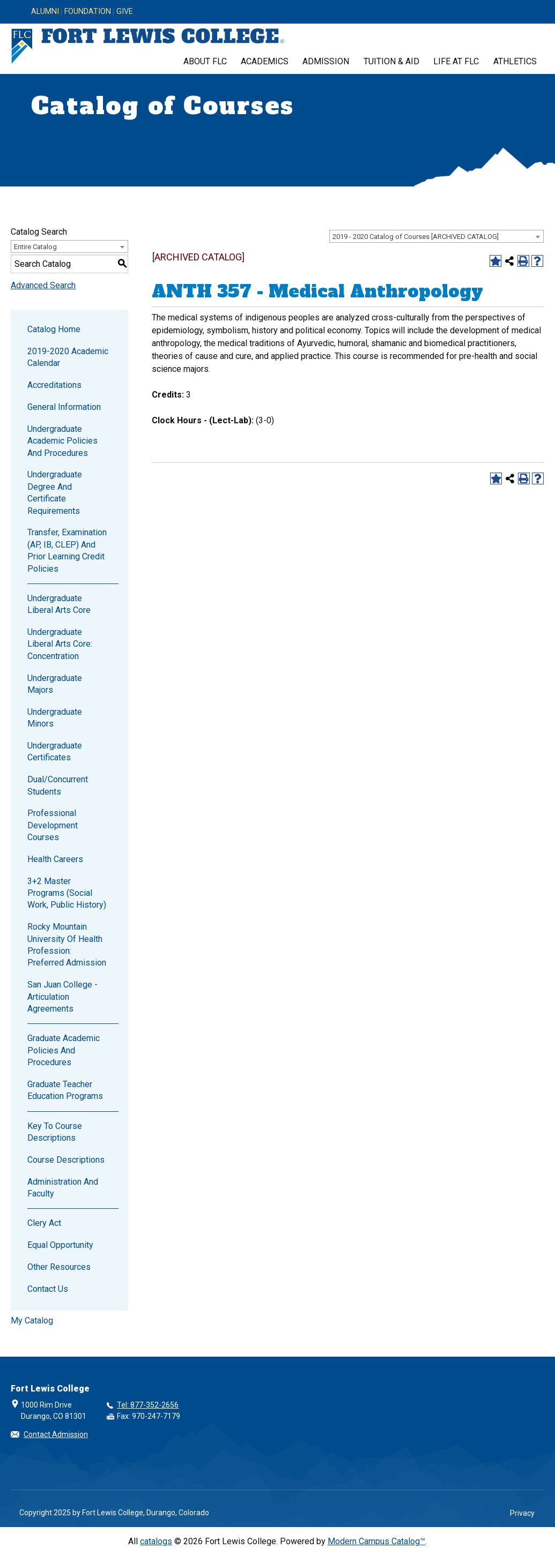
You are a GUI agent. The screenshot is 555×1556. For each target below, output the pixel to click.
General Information (64, 407)
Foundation (87, 12)
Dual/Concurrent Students (57, 785)
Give (124, 12)
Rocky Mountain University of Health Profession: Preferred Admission (66, 945)
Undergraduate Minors (54, 718)
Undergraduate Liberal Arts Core (59, 604)
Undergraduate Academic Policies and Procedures (62, 441)
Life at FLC (456, 61)
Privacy (522, 1513)
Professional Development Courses (52, 825)
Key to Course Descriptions (54, 1132)
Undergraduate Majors (54, 684)
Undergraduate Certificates (54, 751)
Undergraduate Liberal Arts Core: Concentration (59, 644)
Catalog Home (53, 329)
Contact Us (47, 1289)
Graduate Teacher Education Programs (65, 1090)
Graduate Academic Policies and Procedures (63, 1050)
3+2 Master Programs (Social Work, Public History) (66, 893)
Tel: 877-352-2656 (148, 1405)
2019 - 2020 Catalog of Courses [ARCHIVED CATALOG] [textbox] (415, 237)
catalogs (156, 1541)
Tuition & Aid (391, 61)
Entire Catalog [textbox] (35, 247)
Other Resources (59, 1267)
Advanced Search (43, 285)
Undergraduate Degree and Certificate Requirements (54, 492)
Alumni (45, 12)
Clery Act (44, 1223)
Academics (264, 61)
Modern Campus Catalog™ (376, 1541)
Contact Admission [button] (56, 1434)
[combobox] (436, 236)
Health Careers (55, 859)
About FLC (205, 61)
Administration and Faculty (62, 1188)
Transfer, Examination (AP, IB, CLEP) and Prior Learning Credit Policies (67, 550)
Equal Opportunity (60, 1245)
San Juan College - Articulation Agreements (62, 996)
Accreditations (54, 385)
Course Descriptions (66, 1160)
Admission (325, 61)
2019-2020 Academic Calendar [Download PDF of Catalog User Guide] (67, 357)
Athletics (515, 61)
